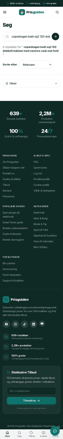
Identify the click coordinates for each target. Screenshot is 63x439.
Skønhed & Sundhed (45, 235)
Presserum (8, 196)
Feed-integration (12, 274)
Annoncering (10, 269)
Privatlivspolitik (42, 179)
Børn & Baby (40, 247)
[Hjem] (7, 434)
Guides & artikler (12, 179)
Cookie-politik (41, 184)
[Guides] (43, 434)
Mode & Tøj (40, 224)
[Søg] (57, 12)
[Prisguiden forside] (16, 299)
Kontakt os (8, 173)
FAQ (36, 161)
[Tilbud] (32, 434)
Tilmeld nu (31, 400)
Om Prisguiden (11, 161)
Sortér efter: (10, 64)
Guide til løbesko (12, 233)
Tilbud (6, 184)
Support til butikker (13, 280)
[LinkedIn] (33, 324)
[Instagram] (15, 324)
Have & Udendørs (43, 241)
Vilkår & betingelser (44, 190)
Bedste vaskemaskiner (15, 228)
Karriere (7, 190)
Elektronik (39, 212)
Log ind (38, 173)
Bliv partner (9, 263)
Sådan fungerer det (14, 167)
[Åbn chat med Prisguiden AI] (55, 431)
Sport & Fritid (41, 229)
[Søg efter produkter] (31, 36)
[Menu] (4, 12)
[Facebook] (6, 324)
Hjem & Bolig (41, 218)
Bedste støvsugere (13, 239)
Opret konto (40, 167)
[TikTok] (24, 324)
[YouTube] (42, 324)
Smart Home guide (13, 222)
